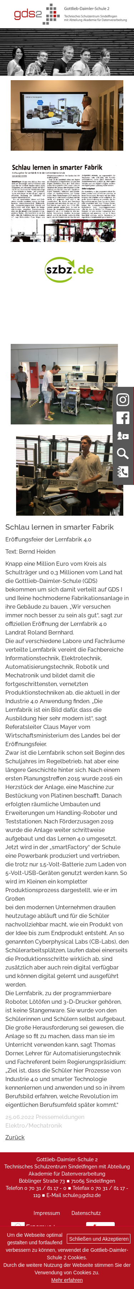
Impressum (47, 1213)
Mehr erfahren (67, 1280)
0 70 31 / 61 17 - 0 (45, 1188)
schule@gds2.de (82, 1195)
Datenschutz (86, 1213)
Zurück (15, 1137)
